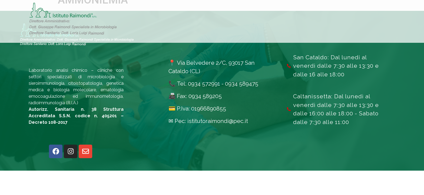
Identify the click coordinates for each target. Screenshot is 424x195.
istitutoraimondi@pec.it (217, 121)
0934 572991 (204, 83)
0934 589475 (241, 83)
